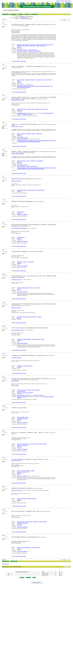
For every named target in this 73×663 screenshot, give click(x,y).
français (69, 0)
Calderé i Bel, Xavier (21, 49)
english (65, 0)
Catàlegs (38, 287)
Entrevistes (27, 44)
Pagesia (18, 133)
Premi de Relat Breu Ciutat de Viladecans (19, 228)
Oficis (31, 287)
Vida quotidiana (40, 160)
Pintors (18, 470)
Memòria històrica (20, 44)
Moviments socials (30, 109)
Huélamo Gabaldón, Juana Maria (17, 153)
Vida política (33, 45)
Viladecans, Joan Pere (21, 472)
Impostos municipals (40, 190)
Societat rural (33, 160)
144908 (14, 129)
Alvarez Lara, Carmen (32, 49)
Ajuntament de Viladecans (22, 51)
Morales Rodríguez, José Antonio (17, 100)
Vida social (24, 389)
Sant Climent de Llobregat (27, 392)
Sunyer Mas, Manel (15, 380)
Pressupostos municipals (27, 365)
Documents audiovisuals (30, 79)
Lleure (45, 45)
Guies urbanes (31, 261)
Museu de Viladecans (21, 166)
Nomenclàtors (39, 133)
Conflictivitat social (39, 109)
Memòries (19, 389)
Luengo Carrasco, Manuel (22, 137)
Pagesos (33, 133)
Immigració (48, 44)
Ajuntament (39, 316)
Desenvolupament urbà (26, 547)
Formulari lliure (68, 566)
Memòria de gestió (34, 443)
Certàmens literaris (21, 237)
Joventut (26, 417)
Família (37, 45)
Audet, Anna (28, 84)
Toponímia (23, 133)
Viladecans (19, 47)
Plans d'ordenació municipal (22, 316)
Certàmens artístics (36, 339)
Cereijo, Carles (20, 84)
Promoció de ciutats (36, 547)
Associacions (19, 261)
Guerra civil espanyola (40, 44)
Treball (41, 45)
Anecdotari (29, 389)
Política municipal (32, 316)
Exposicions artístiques (26, 339)
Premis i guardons (20, 211)
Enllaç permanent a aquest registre (19, 61)
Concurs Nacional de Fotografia (17, 330)
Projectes (19, 547)
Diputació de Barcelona (45, 86)
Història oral (32, 44)
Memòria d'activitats (43, 443)
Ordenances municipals (22, 190)
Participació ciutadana (21, 498)
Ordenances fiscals (31, 190)
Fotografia (19, 339)
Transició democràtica (21, 109)
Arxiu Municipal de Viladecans (34, 51)
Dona (18, 79)
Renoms (37, 389)
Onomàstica (28, 133)
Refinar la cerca (24, 17)
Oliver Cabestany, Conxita (16, 460)
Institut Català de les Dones (34, 86)
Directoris (25, 261)
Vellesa (34, 287)
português (58, 0)
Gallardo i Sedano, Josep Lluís (17, 126)
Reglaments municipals (31, 498)
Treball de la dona (48, 79)
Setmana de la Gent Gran (16, 279)
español (62, 0)
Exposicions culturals (21, 160)
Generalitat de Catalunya (22, 113)
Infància (33, 389)
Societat (18, 80)
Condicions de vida (26, 45)
